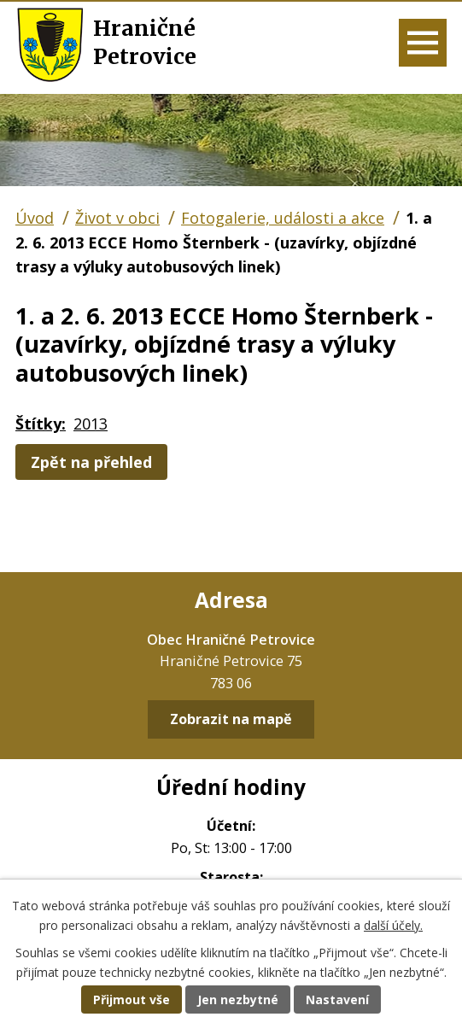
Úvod (34, 217)
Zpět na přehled (91, 462)
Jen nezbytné (237, 999)
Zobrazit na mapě (231, 719)
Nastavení (337, 999)
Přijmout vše (131, 999)
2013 (90, 423)
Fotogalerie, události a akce (282, 217)
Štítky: (40, 423)
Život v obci (117, 217)
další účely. (393, 925)
